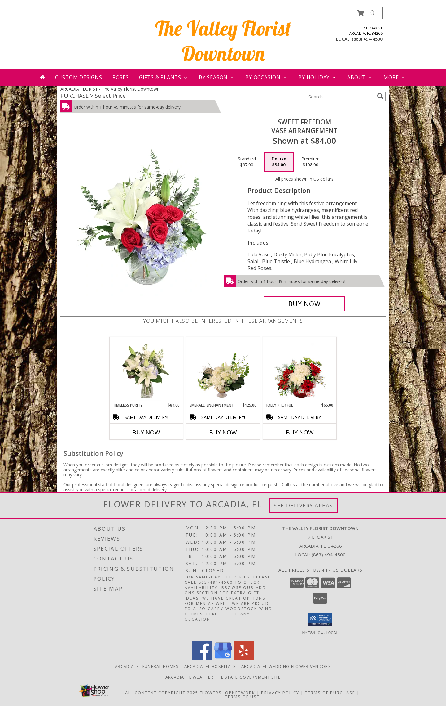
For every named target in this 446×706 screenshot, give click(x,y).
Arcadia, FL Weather (189, 677)
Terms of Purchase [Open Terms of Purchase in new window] (330, 692)
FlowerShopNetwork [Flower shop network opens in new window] (227, 692)
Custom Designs (78, 77)
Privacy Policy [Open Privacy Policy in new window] (280, 692)
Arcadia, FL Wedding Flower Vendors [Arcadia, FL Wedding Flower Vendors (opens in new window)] (286, 666)
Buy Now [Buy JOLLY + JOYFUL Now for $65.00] (300, 432)
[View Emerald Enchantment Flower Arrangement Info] (223, 369)
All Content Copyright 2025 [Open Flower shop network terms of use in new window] (161, 692)
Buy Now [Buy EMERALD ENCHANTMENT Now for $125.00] (223, 432)
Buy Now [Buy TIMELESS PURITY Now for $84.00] (146, 432)
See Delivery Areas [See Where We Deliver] (303, 505)
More (394, 77)
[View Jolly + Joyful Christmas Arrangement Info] (300, 369)
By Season (217, 77)
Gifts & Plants (164, 77)
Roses (120, 77)
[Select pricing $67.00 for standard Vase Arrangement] (247, 162)
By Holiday (317, 77)
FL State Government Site (250, 677)
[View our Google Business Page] (223, 658)
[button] (366, 13)
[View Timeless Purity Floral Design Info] (146, 369)
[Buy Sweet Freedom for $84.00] (304, 303)
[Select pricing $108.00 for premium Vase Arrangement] (310, 162)
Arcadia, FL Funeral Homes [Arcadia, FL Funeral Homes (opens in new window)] (147, 666)
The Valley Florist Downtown (223, 41)
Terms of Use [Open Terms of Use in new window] (242, 696)
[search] (380, 96)
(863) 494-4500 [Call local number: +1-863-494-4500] (367, 39)
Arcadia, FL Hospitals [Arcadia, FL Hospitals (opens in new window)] (210, 666)
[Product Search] (341, 96)
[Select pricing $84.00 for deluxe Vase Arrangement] (279, 162)
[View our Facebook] (202, 658)
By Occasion (266, 77)
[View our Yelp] (244, 658)
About (360, 77)
